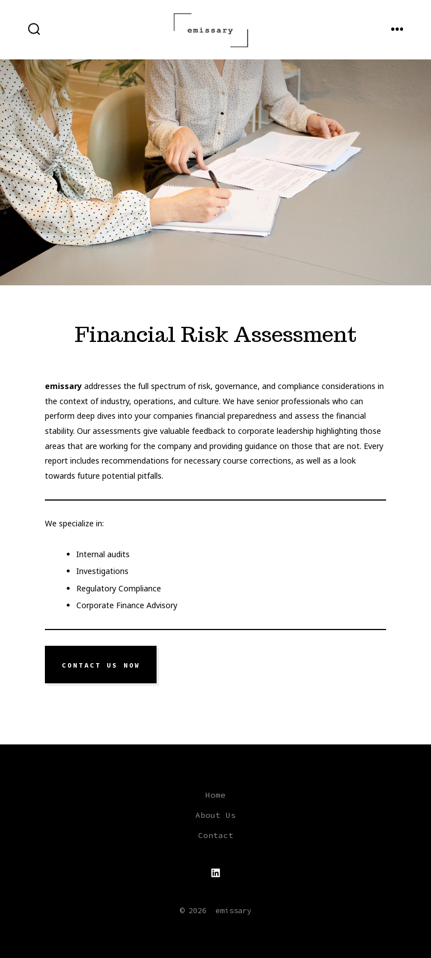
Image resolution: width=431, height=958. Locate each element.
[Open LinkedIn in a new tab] (215, 872)
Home (215, 795)
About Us (215, 815)
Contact (215, 835)
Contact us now (101, 665)
